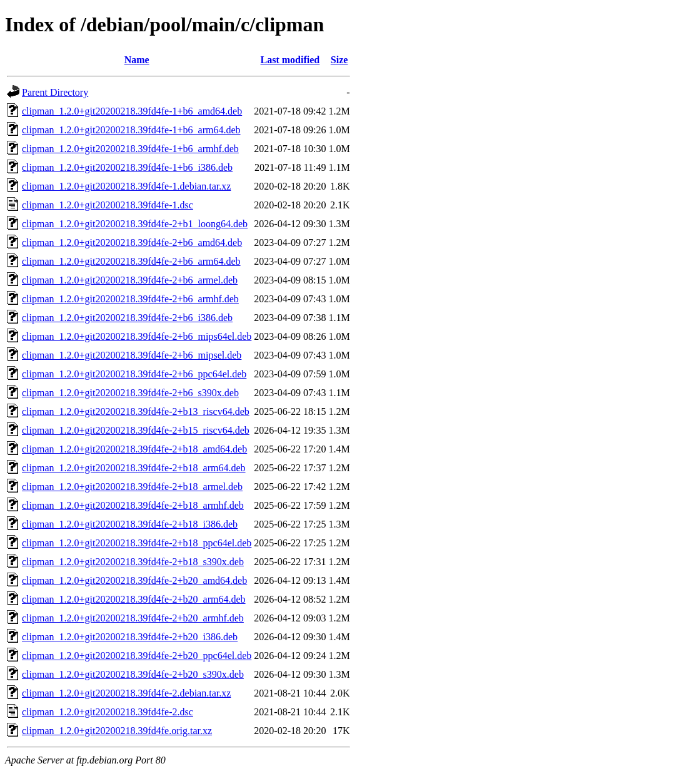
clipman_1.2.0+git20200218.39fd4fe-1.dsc (107, 205)
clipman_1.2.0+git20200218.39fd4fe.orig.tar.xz (117, 730)
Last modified (290, 59)
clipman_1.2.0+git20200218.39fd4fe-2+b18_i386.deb (130, 524)
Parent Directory (55, 92)
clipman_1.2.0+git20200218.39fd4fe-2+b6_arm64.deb (131, 261)
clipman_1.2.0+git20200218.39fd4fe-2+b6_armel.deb (130, 280)
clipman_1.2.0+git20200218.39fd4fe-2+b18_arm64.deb (134, 467)
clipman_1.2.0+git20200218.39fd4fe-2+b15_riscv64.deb (135, 430)
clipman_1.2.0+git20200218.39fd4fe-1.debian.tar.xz (126, 186)
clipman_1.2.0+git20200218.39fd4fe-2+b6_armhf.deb (130, 299)
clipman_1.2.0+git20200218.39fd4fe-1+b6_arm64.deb (131, 130)
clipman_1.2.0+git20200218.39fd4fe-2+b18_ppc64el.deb (136, 543)
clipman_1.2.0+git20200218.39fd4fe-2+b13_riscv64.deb (135, 411)
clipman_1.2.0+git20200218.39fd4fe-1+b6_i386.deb (127, 167)
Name (136, 59)
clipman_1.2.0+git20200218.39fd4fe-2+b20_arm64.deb (134, 599)
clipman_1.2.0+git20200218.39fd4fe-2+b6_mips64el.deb (136, 336)
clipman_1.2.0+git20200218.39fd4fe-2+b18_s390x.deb (133, 561)
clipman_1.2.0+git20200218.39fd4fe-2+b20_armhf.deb (133, 618)
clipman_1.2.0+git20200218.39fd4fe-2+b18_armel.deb (132, 486)
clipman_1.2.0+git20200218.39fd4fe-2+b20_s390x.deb (133, 674)
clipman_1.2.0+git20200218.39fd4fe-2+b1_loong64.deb (135, 223)
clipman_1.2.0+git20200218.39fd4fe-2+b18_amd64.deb (134, 449)
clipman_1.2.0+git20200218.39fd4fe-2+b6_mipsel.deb (131, 355)
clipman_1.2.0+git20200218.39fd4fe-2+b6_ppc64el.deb (134, 374)
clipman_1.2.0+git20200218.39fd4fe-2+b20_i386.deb (130, 636)
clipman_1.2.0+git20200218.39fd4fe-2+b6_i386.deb (127, 317)
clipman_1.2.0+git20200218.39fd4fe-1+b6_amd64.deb (132, 111)
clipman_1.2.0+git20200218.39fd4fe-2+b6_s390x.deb (130, 392)
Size (339, 59)
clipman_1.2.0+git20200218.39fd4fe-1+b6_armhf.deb (130, 148)
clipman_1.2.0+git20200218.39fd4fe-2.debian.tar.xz (126, 693)
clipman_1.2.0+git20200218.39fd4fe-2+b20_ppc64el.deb (136, 655)
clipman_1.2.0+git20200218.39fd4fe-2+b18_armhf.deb (133, 505)
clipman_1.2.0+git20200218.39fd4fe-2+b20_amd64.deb (134, 580)
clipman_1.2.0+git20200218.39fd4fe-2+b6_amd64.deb (132, 242)
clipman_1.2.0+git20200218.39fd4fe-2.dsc (107, 712)
